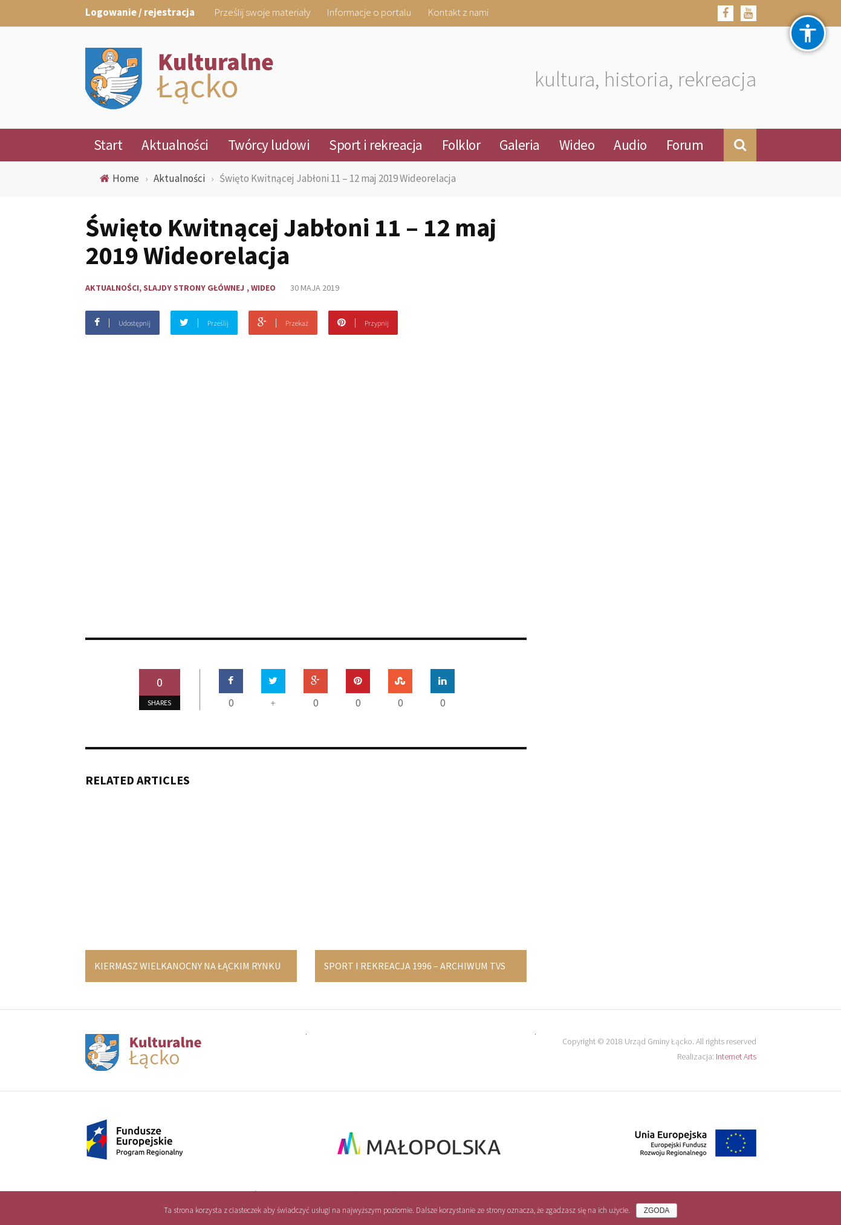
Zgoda (657, 1210)
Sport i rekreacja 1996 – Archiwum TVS (414, 966)
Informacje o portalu (368, 12)
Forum (685, 145)
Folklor (461, 145)
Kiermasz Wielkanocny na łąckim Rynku (187, 966)
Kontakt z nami (458, 12)
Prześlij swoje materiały (262, 12)
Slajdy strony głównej (193, 287)
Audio (630, 145)
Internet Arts (736, 1056)
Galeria (519, 145)
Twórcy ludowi (269, 145)
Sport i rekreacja (376, 145)
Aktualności (175, 145)
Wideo (577, 145)
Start (108, 145)
